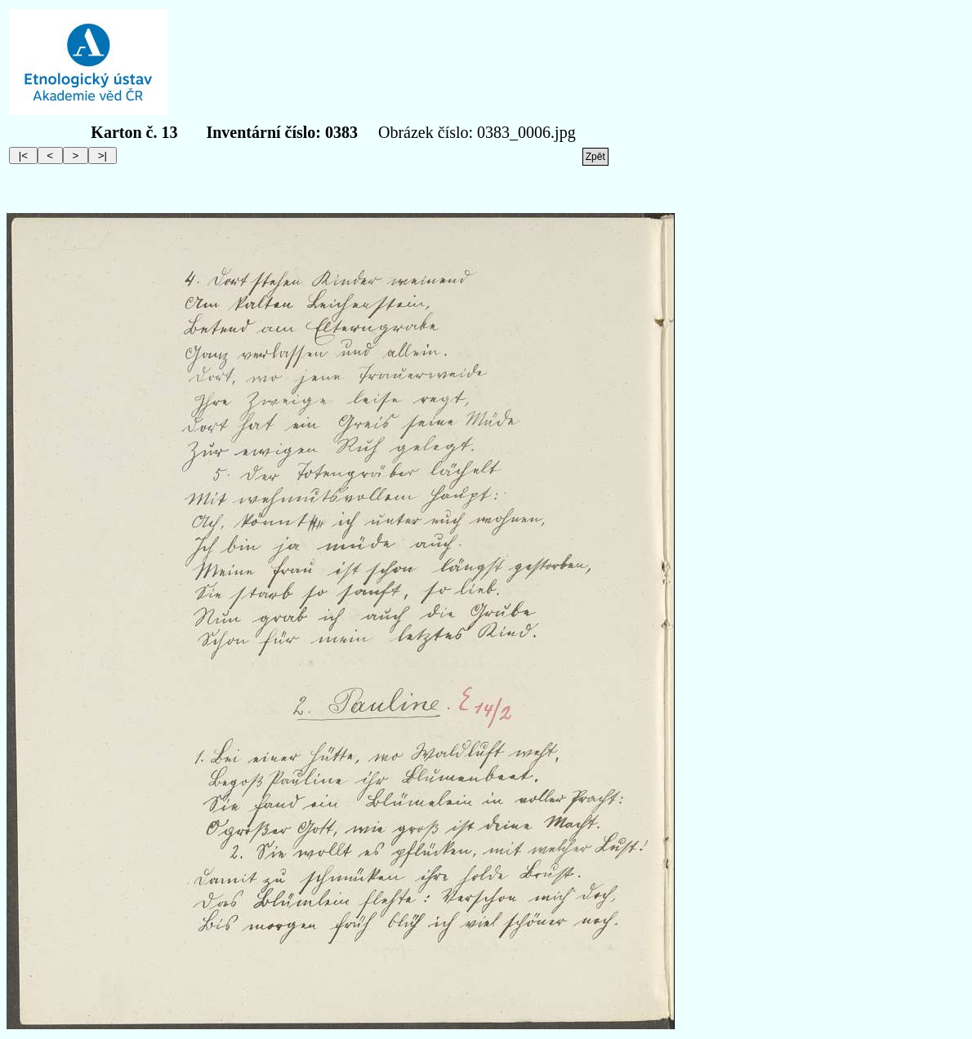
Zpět (595, 156)
